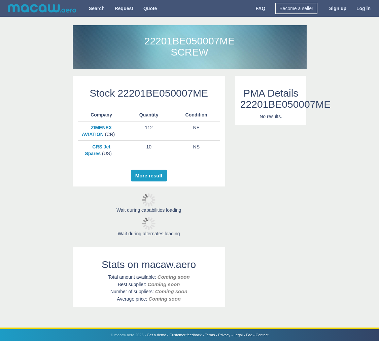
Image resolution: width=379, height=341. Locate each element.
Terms (210, 335)
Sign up (337, 8)
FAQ (261, 8)
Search (97, 8)
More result (149, 175)
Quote (150, 8)
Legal (238, 335)
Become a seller (296, 8)
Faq (249, 335)
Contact (262, 335)
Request (124, 8)
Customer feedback (186, 335)
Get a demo (156, 335)
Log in (363, 8)
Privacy (224, 335)
